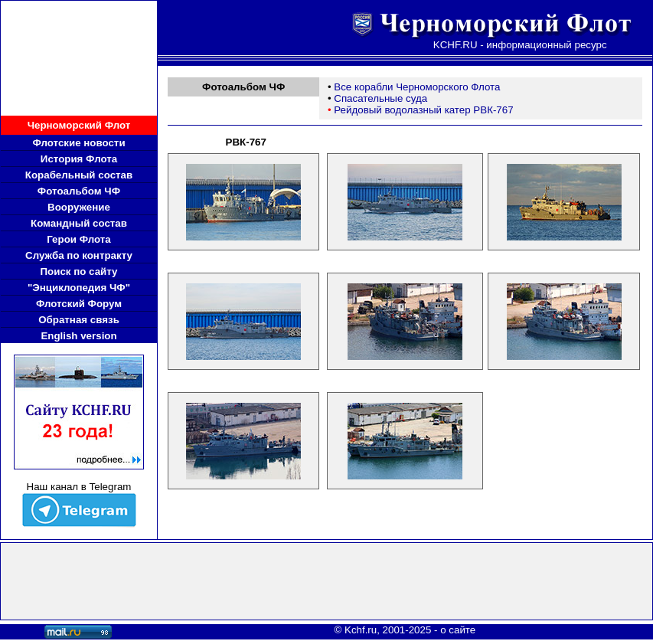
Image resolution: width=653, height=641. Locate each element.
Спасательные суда (380, 98)
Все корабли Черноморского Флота (417, 87)
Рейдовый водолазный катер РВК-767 (423, 110)
